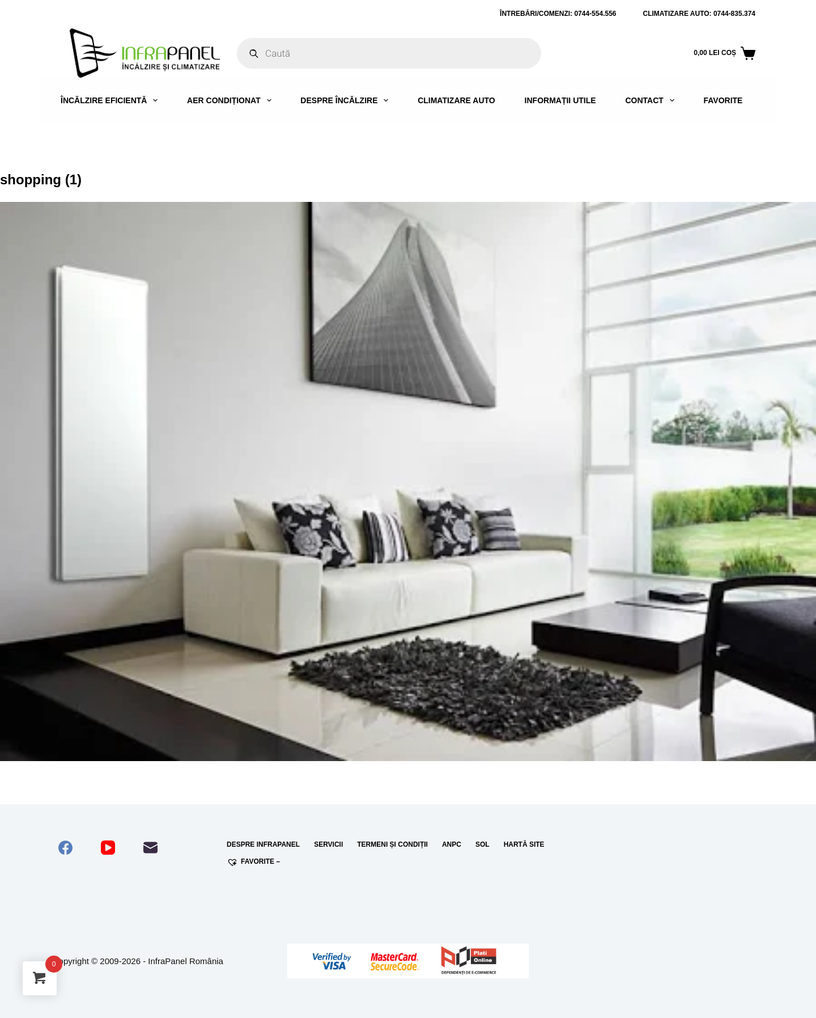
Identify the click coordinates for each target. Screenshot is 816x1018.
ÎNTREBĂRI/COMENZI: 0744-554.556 (558, 14)
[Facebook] (65, 847)
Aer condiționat (231, 100)
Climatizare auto (456, 100)
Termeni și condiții (392, 844)
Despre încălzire (346, 100)
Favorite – (253, 862)
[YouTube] (108, 847)
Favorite (722, 100)
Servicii (328, 844)
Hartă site (524, 844)
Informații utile (560, 100)
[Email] (150, 847)
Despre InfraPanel (263, 844)
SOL (482, 844)
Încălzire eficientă (111, 100)
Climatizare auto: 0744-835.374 (699, 14)
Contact (651, 100)
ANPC (451, 844)
